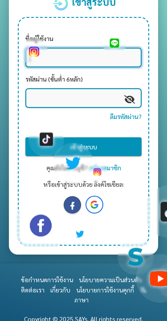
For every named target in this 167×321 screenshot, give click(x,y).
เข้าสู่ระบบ (83, 147)
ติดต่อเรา (33, 290)
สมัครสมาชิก (105, 168)
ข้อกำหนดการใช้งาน (47, 280)
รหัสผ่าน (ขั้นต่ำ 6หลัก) (54, 79)
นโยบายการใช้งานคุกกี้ (105, 290)
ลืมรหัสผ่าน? (126, 116)
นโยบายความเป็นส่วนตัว (110, 280)
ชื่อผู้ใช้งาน (39, 38)
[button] (94, 205)
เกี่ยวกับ (60, 290)
